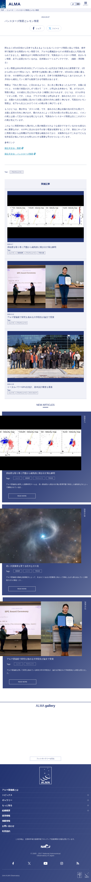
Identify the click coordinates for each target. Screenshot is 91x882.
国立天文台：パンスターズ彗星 (19, 154)
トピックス (7, 795)
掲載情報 (6, 821)
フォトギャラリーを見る (45, 759)
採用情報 (6, 816)
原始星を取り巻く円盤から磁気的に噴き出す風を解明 (30, 473)
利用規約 (6, 831)
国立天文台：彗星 (13, 148)
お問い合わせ (8, 826)
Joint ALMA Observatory (11, 876)
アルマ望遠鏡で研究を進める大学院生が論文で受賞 (30, 659)
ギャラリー (7, 800)
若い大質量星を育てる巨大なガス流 (22, 566)
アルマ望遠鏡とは (10, 790)
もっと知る (7, 805)
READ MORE (22, 496)
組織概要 (6, 810)
